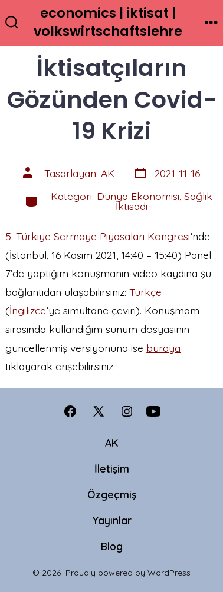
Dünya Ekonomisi (138, 195)
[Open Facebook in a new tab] (70, 411)
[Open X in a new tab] (98, 411)
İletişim (111, 468)
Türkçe (145, 291)
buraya (163, 347)
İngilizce (27, 310)
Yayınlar (112, 520)
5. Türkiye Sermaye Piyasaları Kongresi (97, 236)
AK (107, 173)
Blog (112, 546)
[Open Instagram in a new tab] (127, 411)
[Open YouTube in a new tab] (153, 411)
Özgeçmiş (111, 494)
